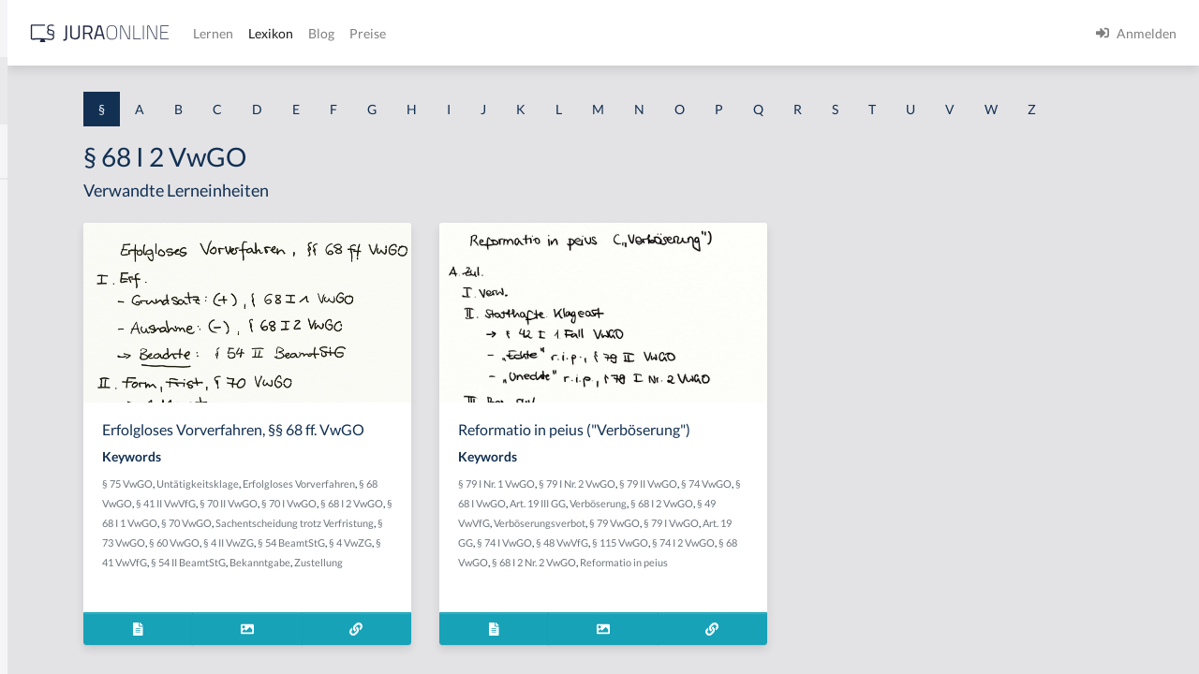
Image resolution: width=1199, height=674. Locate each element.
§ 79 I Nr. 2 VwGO (751, 518)
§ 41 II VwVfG (481, 555)
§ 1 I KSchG (48, 578)
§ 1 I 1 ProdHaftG (65, 410)
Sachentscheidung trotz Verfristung (458, 595)
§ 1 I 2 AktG (48, 452)
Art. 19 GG (748, 577)
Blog (613, 33)
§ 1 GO (34, 283)
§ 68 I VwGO (706, 538)
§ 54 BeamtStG (508, 614)
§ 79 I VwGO (693, 577)
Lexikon (562, 33)
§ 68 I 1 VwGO (523, 575)
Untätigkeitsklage (428, 536)
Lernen (505, 33)
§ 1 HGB (39, 325)
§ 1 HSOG (43, 367)
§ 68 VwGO (421, 555)
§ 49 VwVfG (717, 557)
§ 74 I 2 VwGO (759, 597)
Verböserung (826, 538)
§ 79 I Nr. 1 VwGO (670, 518)
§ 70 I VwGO (394, 575)
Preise (660, 33)
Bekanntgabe (529, 634)
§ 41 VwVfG (390, 634)
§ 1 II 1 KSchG (55, 620)
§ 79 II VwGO (822, 518)
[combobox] (150, 91)
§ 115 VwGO (696, 597)
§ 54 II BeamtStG (458, 634)
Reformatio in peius (757, 616)
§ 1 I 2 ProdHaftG (65, 494)
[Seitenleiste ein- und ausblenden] (270, 28)
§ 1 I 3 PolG (48, 536)
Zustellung (357, 654)
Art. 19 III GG (766, 538)
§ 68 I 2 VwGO (456, 575)
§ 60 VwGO (391, 614)
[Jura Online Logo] (392, 33)
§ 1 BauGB (45, 241)
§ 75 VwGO (358, 536)
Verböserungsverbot (793, 557)
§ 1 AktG (40, 199)
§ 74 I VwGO (802, 577)
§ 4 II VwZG (446, 614)
